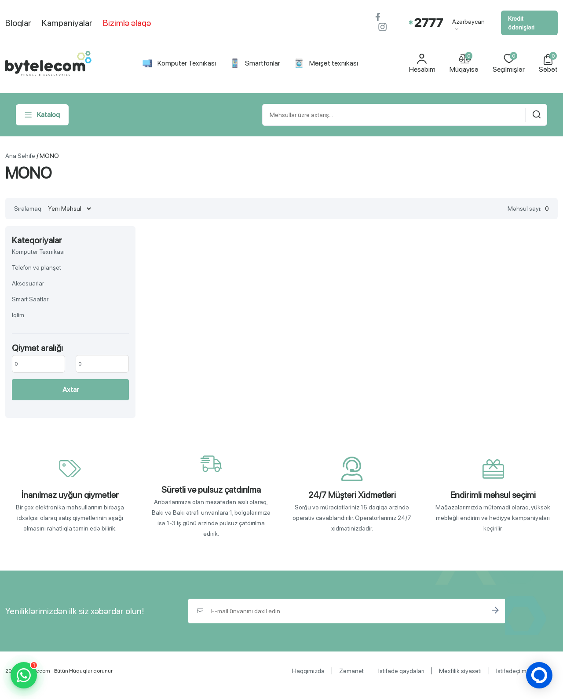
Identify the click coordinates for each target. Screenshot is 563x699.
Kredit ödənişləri (521, 23)
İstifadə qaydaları (401, 670)
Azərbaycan (468, 24)
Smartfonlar (255, 63)
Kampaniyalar (67, 23)
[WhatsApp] (24, 675)
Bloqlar (18, 23)
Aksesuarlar (28, 283)
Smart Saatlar (30, 299)
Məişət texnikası (326, 63)
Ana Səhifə (20, 155)
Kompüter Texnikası (179, 63)
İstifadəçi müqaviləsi (523, 670)
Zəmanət (351, 670)
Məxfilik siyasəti (460, 670)
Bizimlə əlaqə (127, 23)
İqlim (18, 314)
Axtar (70, 389)
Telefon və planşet (36, 267)
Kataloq (42, 114)
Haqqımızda (308, 670)
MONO (49, 155)
